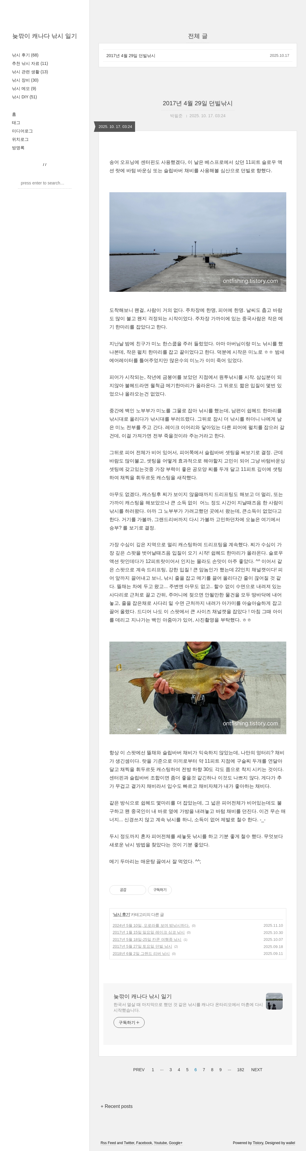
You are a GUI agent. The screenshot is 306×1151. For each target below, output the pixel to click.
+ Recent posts (117, 1106)
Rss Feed (108, 1143)
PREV (138, 1068)
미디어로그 (22, 131)
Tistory (258, 1143)
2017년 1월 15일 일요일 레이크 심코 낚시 (149, 932)
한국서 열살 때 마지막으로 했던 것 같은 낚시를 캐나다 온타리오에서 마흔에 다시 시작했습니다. (188, 1007)
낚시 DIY (24, 96)
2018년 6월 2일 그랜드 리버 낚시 (141, 953)
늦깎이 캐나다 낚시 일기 (44, 36)
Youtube (160, 1143)
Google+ (176, 1143)
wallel (290, 1143)
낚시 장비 (25, 80)
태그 (16, 122)
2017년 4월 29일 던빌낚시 (130, 55)
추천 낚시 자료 (30, 63)
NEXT (256, 1068)
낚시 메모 (24, 88)
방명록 (18, 147)
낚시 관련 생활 (30, 71)
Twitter (129, 1143)
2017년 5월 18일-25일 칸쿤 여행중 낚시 (147, 939)
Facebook (144, 1143)
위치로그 (20, 139)
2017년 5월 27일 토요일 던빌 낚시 (142, 946)
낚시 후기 (25, 55)
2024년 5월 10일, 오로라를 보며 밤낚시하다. (151, 925)
